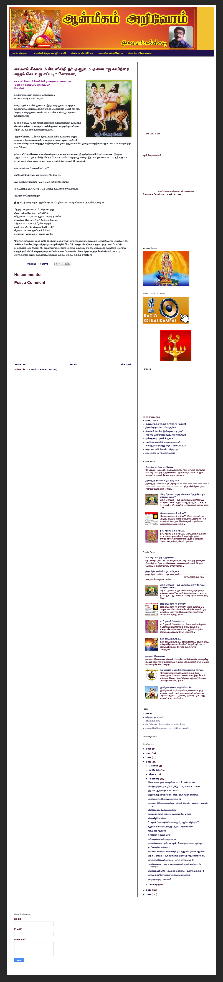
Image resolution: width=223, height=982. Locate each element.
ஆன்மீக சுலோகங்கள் (140, 53)
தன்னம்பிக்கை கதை (155, 656)
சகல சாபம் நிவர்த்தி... (170, 639)
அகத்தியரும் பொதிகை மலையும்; (164, 799)
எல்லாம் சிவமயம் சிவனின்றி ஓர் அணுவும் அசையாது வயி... (177, 852)
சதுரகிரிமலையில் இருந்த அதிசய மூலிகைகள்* (170, 827)
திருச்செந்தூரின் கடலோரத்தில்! (160, 427)
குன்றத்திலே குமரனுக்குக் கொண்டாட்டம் (165, 446)
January (153, 885)
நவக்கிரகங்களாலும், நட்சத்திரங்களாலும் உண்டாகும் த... (176, 843)
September (155, 770)
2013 (149, 894)
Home (73, 365)
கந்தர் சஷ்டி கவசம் (154, 717)
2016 (149, 757)
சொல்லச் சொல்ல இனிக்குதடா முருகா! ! (164, 431)
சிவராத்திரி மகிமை (157, 818)
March (152, 774)
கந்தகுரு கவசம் (153, 721)
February (154, 779)
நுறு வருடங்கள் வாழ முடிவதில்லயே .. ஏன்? (169, 814)
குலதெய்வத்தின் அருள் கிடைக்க (176, 687)
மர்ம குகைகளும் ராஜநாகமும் (162, 839)
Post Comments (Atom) (44, 370)
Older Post (125, 365)
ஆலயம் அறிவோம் (82, 53)
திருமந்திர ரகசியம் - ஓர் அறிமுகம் (162, 481)
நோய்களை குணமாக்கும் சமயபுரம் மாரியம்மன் (171, 782)
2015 (149, 762)
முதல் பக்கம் (151, 420)
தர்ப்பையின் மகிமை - (159, 847)
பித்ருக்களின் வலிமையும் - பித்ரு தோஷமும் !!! (171, 860)
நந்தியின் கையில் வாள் (159, 835)
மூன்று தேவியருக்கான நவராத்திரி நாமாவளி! (167, 728)
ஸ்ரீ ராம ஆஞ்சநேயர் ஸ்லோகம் (163, 791)
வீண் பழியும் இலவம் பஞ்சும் (162, 810)
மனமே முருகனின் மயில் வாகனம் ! (162, 442)
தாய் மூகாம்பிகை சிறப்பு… (172, 531)
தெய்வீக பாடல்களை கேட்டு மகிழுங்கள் (165, 724)
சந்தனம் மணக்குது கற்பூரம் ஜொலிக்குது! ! (165, 435)
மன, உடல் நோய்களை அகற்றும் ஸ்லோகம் (169, 875)
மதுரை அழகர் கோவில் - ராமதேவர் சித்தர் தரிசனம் (173, 795)
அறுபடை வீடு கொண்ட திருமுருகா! (162, 449)
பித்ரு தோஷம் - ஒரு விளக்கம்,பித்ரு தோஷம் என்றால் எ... (177, 856)
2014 (149, 890)
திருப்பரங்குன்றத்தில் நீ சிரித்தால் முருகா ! (165, 424)
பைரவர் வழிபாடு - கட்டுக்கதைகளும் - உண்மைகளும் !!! (176, 871)
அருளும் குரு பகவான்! (159, 879)
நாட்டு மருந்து (19, 53)
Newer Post (22, 365)
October (154, 766)
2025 (149, 749)
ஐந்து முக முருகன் (157, 831)
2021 (149, 753)
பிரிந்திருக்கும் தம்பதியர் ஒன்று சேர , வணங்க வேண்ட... (175, 787)
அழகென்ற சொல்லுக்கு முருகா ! (160, 453)
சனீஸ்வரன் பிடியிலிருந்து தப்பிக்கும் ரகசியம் (182, 670)
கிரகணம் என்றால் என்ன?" (173, 513)
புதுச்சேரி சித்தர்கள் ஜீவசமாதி (49, 53)
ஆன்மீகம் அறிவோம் (110, 53)
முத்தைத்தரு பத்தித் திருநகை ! (159, 438)
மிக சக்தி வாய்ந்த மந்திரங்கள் (159, 467)
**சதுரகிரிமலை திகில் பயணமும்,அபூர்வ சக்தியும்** (173, 822)
